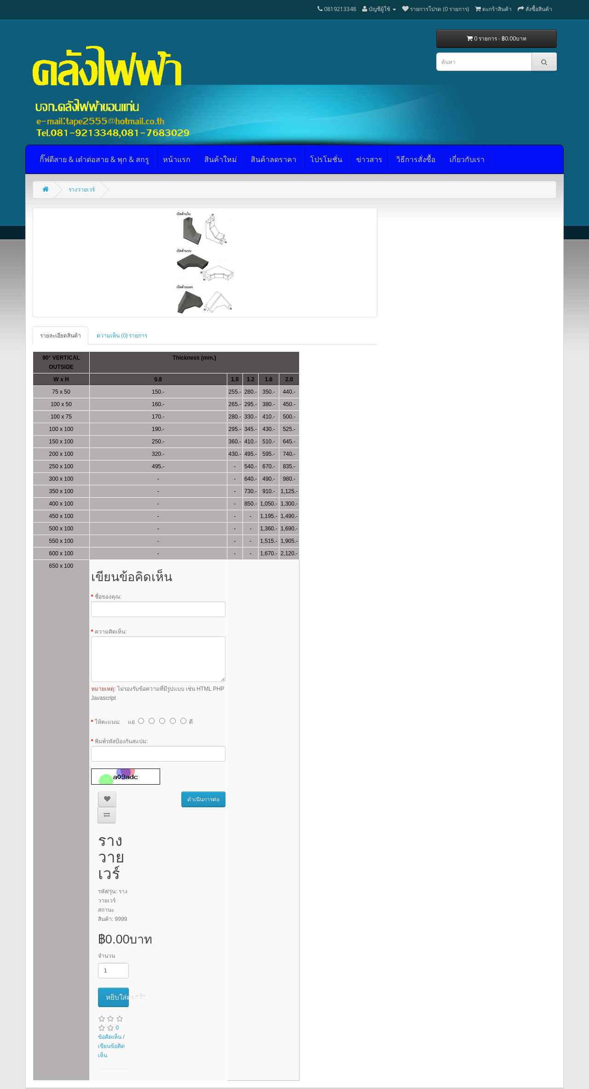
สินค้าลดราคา (273, 159)
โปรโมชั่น (326, 159)
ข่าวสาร (369, 159)
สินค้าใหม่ (220, 159)
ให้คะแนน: (107, 722)
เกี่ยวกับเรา (467, 159)
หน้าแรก (177, 159)
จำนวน (106, 956)
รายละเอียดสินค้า (60, 335)
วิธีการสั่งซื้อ (416, 159)
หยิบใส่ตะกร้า (117, 997)
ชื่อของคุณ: (108, 597)
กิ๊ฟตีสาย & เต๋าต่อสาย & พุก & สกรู (94, 159)
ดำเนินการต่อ (203, 799)
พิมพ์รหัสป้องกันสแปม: (121, 741)
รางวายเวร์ (82, 189)
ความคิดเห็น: (111, 632)
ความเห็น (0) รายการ (122, 335)
